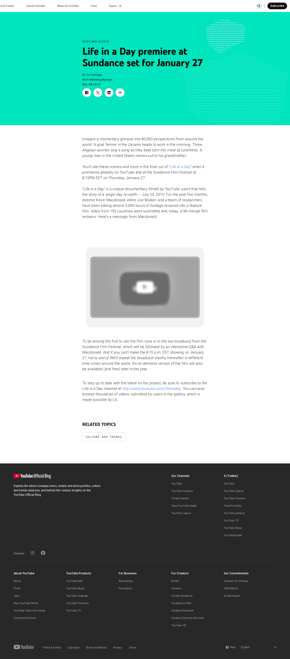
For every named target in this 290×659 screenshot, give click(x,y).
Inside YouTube (163, 5)
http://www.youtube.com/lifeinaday (151, 388)
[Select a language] (258, 647)
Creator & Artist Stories (94, 5)
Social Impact (232, 595)
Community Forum (25, 617)
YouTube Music (233, 527)
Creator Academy (182, 595)
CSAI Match (231, 588)
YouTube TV (231, 520)
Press (17, 588)
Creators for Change (236, 581)
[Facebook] (43, 553)
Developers (125, 588)
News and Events (95, 41)
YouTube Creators (182, 490)
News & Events (55, 6)
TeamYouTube (233, 505)
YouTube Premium (77, 603)
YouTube (176, 483)
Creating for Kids (181, 603)
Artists (175, 581)
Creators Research (182, 610)
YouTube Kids (74, 581)
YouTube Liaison (181, 513)
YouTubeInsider (233, 535)
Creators (176, 588)
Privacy (117, 647)
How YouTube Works (26, 603)
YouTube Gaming (234, 513)
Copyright (74, 647)
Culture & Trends (131, 5)
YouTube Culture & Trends (29, 610)
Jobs (17, 595)
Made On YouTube (195, 5)
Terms (132, 647)
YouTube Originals (77, 595)
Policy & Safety (52, 647)
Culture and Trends (103, 437)
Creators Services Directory (187, 617)
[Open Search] (258, 6)
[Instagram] (32, 553)
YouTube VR (178, 625)
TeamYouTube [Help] (184, 505)
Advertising (125, 581)
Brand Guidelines (96, 647)
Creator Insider (180, 498)
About (17, 581)
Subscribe (277, 6)
